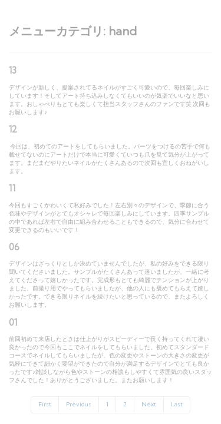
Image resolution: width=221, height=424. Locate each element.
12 (13, 129)
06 (14, 247)
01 (13, 322)
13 (13, 70)
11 (12, 188)
